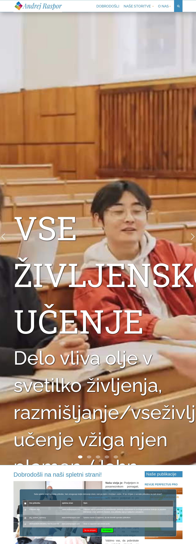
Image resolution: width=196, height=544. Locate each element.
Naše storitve (139, 6)
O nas (164, 6)
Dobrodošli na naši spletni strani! (58, 474)
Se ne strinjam (90, 530)
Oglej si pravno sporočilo (98, 497)
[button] (80, 456)
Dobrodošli (107, 6)
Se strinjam (107, 530)
